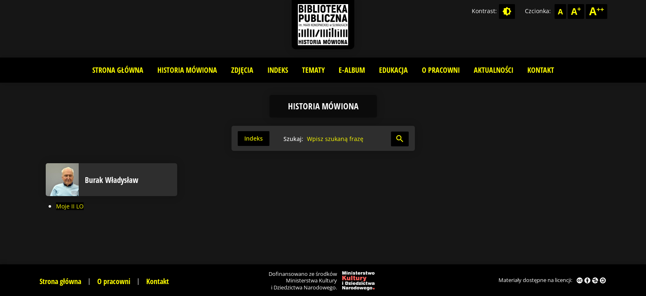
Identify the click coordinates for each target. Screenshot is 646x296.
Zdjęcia (242, 70)
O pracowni (441, 70)
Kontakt (540, 70)
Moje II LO (70, 206)
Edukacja (393, 70)
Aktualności (493, 70)
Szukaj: (293, 139)
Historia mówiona (187, 70)
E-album (352, 70)
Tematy (313, 70)
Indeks (277, 70)
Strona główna (117, 70)
